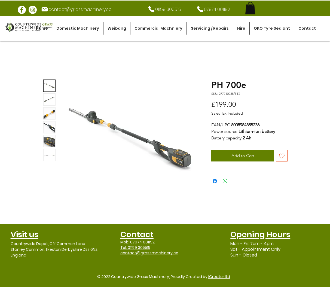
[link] (250, 8)
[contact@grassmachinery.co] (76, 9)
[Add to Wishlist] (282, 155)
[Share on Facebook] (215, 181)
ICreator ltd (219, 276)
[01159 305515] (164, 9)
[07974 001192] (213, 9)
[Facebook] (22, 10)
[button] (77, 28)
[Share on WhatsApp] (225, 181)
